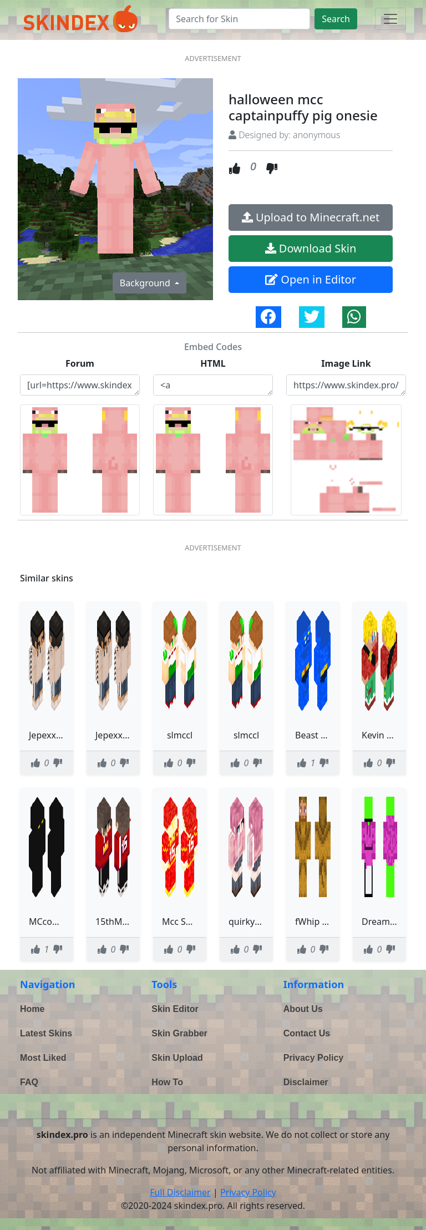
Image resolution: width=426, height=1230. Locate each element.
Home (32, 1009)
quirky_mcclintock (266, 921)
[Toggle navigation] (390, 19)
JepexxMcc (117, 735)
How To (167, 1082)
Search (336, 19)
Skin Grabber (179, 1033)
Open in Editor (310, 279)
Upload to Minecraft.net (311, 217)
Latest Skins (46, 1033)
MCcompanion (59, 921)
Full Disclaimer (180, 1192)
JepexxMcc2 (53, 735)
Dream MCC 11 (393, 921)
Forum (79, 363)
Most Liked (43, 1057)
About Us (303, 1009)
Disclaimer (305, 1082)
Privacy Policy (313, 1057)
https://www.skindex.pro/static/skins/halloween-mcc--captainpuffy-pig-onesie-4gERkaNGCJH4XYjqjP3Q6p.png (346, 385)
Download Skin (311, 248)
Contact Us (306, 1033)
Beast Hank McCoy (333, 735)
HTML (213, 363)
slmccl (179, 735)
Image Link (346, 363)
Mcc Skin (180, 921)
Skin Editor (174, 1009)
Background (146, 283)
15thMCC (114, 921)
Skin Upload (176, 1057)
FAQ (29, 1082)
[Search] (239, 18)
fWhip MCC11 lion (332, 921)
